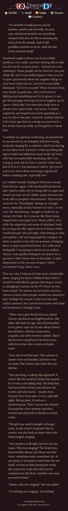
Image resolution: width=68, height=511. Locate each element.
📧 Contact (35, 16)
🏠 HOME (11, 12)
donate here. (44, 504)
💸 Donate (56, 12)
